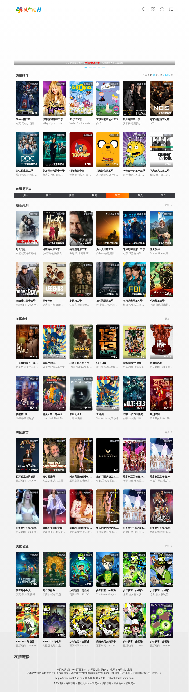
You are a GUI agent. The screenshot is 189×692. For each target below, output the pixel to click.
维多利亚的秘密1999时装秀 (57, 528)
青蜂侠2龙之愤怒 (132, 363)
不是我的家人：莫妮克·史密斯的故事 (36, 363)
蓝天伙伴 (155, 249)
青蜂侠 (100, 414)
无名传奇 (47, 300)
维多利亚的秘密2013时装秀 (165, 528)
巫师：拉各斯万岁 (79, 363)
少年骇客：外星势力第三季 (164, 590)
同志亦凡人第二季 (159, 170)
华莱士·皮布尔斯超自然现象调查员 (141, 414)
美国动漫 (22, 546)
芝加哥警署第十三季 (134, 249)
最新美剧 (22, 205)
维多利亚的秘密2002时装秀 (111, 528)
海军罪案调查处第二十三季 (164, 119)
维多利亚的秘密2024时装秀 (111, 476)
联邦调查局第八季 (133, 300)
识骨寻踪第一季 (131, 119)
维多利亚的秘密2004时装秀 (165, 476)
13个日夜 (101, 363)
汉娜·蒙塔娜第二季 (53, 119)
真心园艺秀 (49, 476)
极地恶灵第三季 (104, 300)
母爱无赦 (21, 249)
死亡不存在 (49, 590)
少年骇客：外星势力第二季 (137, 590)
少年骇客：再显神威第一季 (84, 590)
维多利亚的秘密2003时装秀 (138, 528)
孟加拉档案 (156, 363)
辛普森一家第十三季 (134, 170)
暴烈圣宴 (155, 414)
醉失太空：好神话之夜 (55, 414)
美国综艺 (22, 432)
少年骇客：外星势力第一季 (111, 590)
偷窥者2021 (22, 414)
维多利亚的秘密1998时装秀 (31, 528)
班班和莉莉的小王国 (107, 119)
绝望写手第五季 (51, 249)
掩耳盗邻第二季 (78, 249)
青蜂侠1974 (49, 363)
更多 (169, 204)
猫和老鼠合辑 (77, 170)
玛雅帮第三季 (157, 300)
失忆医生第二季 (24, 170)
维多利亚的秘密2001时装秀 (84, 528)
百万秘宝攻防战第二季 (28, 476)
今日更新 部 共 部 (157, 74)
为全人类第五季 (104, 249)
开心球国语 (76, 119)
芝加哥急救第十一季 (54, 170)
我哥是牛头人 (23, 590)
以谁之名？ (76, 414)
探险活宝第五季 (104, 170)
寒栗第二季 (76, 300)
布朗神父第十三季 (25, 300)
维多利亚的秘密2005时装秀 (138, 476)
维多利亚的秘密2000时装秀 (84, 476)
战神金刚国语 (23, 119)
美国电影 (22, 319)
